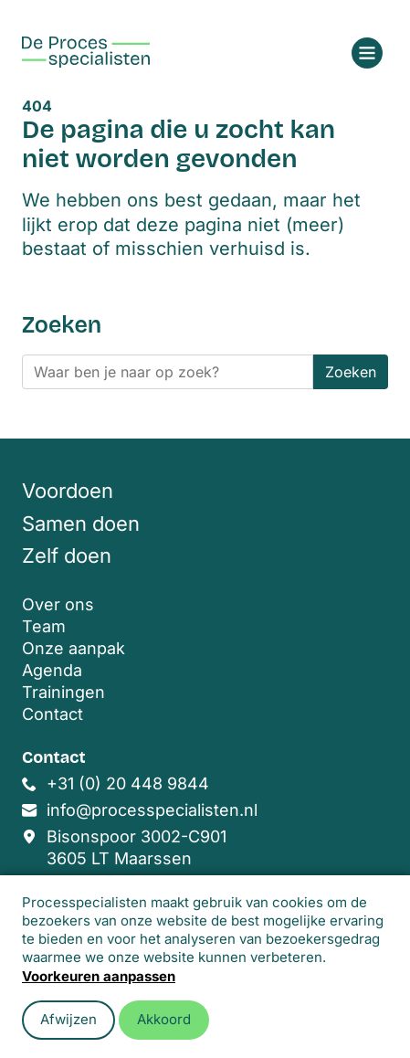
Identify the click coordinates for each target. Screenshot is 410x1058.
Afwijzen (68, 1019)
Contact (52, 714)
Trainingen (63, 692)
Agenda (52, 670)
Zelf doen (66, 555)
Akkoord (164, 1019)
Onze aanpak (73, 648)
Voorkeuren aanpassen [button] (98, 976)
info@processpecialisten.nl (152, 810)
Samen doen (81, 523)
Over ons (58, 604)
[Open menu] (367, 53)
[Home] (86, 52)
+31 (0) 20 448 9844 (128, 783)
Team (44, 626)
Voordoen (67, 491)
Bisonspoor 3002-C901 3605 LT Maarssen (136, 847)
